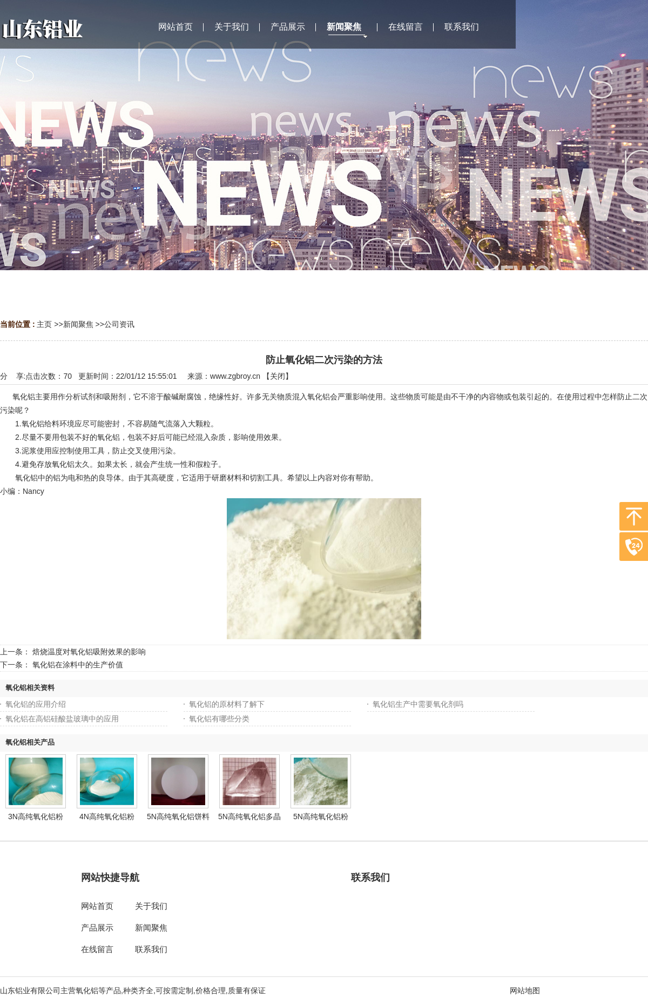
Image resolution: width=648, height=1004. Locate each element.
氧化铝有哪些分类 (219, 718)
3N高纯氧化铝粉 (35, 816)
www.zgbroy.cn (235, 376)
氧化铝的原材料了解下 (227, 704)
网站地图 (525, 990)
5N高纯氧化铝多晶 (249, 816)
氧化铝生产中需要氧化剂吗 (418, 704)
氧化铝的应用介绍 (35, 704)
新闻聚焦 (78, 324)
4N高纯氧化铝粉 (106, 816)
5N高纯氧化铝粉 (320, 816)
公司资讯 (119, 324)
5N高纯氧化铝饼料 (178, 816)
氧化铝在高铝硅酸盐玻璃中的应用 (62, 718)
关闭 (277, 376)
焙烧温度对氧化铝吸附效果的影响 (89, 651)
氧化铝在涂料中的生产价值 (77, 664)
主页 (44, 324)
